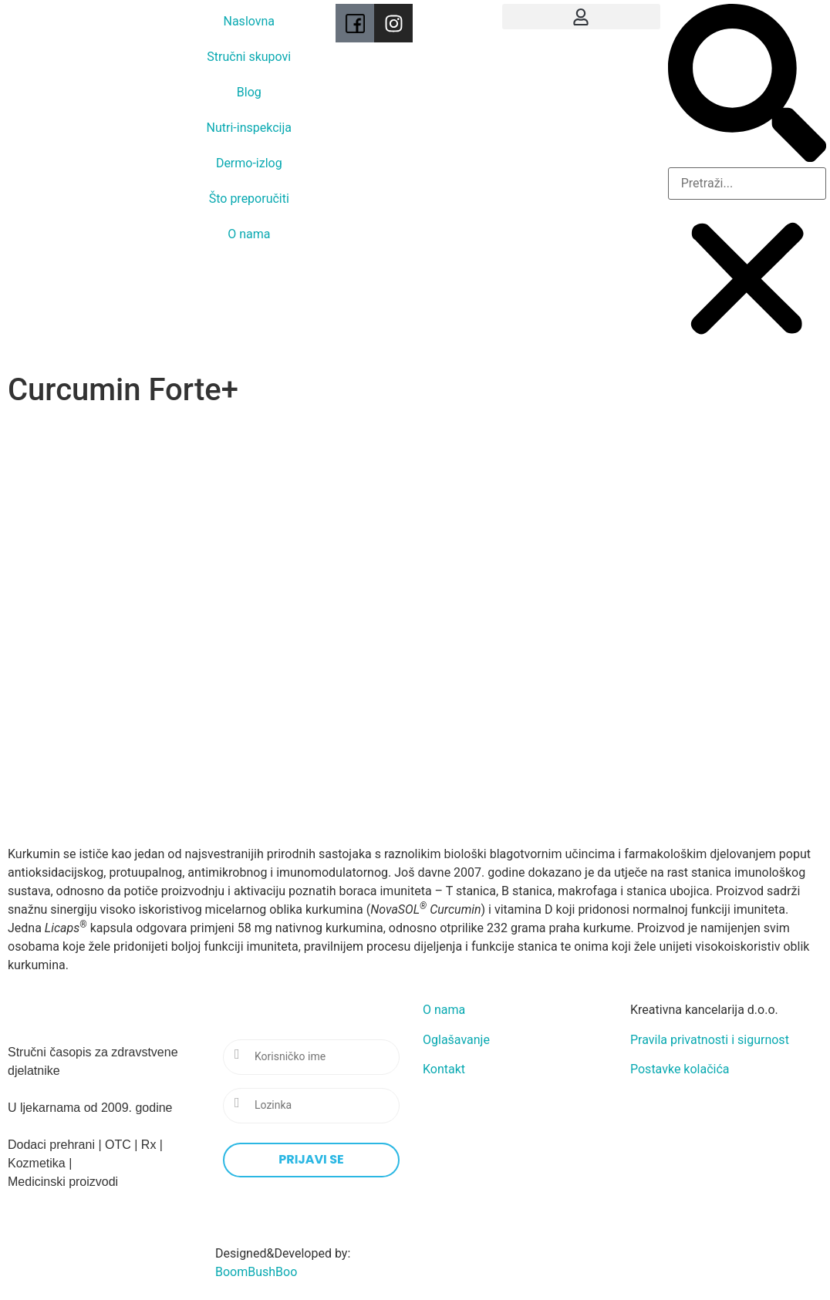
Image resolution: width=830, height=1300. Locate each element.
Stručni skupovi (249, 56)
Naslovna (249, 21)
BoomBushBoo (256, 1272)
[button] (581, 16)
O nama (249, 234)
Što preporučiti (249, 198)
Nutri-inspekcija (249, 127)
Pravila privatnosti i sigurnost (709, 1039)
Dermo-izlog (249, 163)
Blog (249, 92)
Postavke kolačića (680, 1069)
